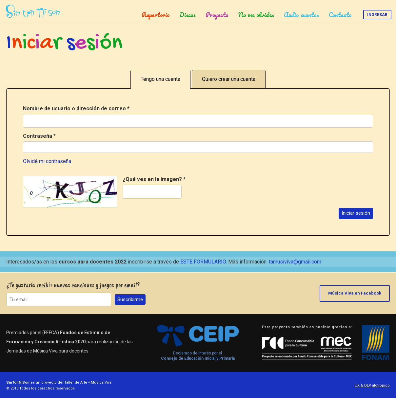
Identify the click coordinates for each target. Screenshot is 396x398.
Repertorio (156, 15)
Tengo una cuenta (160, 79)
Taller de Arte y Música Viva (87, 382)
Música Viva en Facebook (354, 293)
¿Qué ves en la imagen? (154, 179)
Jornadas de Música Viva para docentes (47, 350)
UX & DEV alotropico (372, 385)
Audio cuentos (301, 15)
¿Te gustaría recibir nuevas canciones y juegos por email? (73, 285)
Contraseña (39, 136)
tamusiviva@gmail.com (295, 262)
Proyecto (217, 15)
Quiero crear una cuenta (228, 79)
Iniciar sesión (356, 213)
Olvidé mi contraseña (47, 161)
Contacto (340, 15)
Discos (188, 15)
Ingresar (377, 14)
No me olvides (256, 15)
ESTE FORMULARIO (203, 262)
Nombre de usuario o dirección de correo (76, 108)
